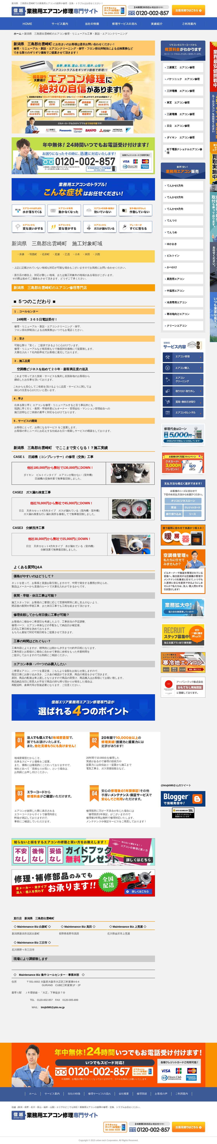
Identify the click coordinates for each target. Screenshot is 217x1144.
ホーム (33, 1093)
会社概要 (124, 1093)
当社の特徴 (92, 23)
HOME (27, 23)
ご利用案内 (189, 23)
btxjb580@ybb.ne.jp (53, 1007)
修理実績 (142, 1093)
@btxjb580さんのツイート (176, 785)
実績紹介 (157, 23)
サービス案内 (60, 23)
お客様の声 (161, 1093)
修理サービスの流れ (124, 23)
